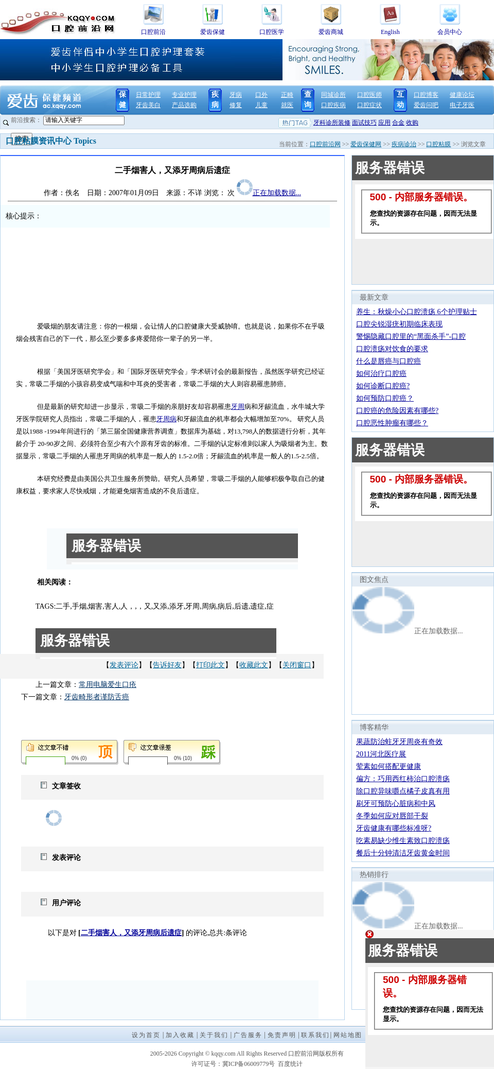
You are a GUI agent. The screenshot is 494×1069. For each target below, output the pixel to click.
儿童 (261, 105)
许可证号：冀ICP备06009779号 (233, 1063)
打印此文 (210, 665)
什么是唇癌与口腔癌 (388, 361)
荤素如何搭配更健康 (388, 766)
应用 (384, 122)
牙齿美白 (148, 105)
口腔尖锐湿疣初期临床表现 (399, 324)
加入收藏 (180, 1035)
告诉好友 (167, 665)
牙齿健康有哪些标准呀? (393, 828)
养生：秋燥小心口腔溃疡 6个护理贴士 (416, 312)
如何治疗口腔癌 (381, 373)
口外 (261, 94)
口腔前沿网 (325, 144)
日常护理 (148, 94)
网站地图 (347, 1035)
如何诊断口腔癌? (383, 386)
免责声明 (282, 1035)
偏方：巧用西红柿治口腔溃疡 (403, 779)
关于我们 (214, 1035)
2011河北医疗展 (381, 754)
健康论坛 (462, 94)
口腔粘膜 (438, 144)
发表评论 (124, 665)
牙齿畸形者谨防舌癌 (96, 697)
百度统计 (290, 1063)
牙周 (237, 406)
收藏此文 (253, 665)
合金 (398, 122)
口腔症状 (369, 105)
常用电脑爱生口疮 (107, 684)
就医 (287, 105)
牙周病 (166, 419)
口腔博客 (426, 94)
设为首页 (146, 1035)
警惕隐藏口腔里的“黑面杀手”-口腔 (411, 336)
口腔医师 (369, 94)
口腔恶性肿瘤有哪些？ (392, 423)
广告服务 (248, 1035)
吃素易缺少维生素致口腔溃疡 (403, 840)
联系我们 (315, 1035)
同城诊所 (333, 94)
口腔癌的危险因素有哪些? (397, 411)
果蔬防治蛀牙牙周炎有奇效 (399, 742)
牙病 (236, 94)
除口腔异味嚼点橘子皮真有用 (403, 791)
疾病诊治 (404, 144)
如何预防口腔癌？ (385, 398)
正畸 (287, 94)
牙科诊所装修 (331, 122)
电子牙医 (462, 105)
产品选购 (184, 105)
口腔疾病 (333, 105)
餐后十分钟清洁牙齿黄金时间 (403, 853)
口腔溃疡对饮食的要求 (392, 349)
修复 (236, 105)
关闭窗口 (297, 665)
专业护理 (184, 94)
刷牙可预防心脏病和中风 (395, 803)
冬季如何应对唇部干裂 (392, 816)
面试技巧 (364, 122)
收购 (412, 122)
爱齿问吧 (426, 105)
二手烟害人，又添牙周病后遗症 (131, 933)
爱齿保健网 (365, 144)
